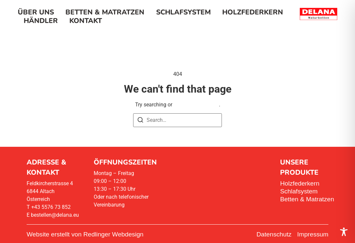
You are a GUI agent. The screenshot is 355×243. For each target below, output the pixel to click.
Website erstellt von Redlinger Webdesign (85, 234)
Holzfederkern (252, 12)
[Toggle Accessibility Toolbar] (343, 231)
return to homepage (196, 104)
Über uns (36, 12)
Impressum (312, 234)
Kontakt (85, 20)
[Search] (140, 121)
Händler (41, 20)
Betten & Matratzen (104, 12)
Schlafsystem (183, 12)
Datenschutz (274, 234)
